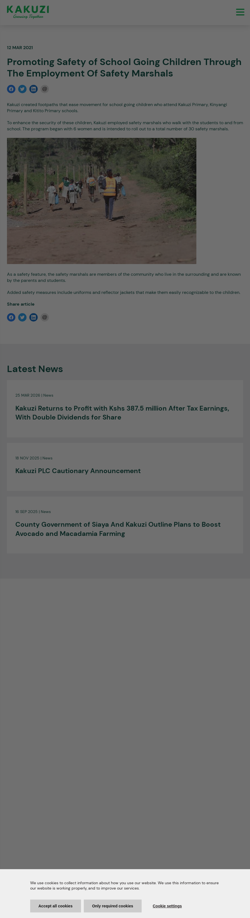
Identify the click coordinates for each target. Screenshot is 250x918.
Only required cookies (112, 906)
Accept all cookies (56, 906)
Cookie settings (167, 906)
